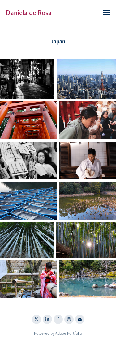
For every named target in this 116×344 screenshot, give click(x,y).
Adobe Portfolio (68, 333)
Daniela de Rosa (29, 12)
